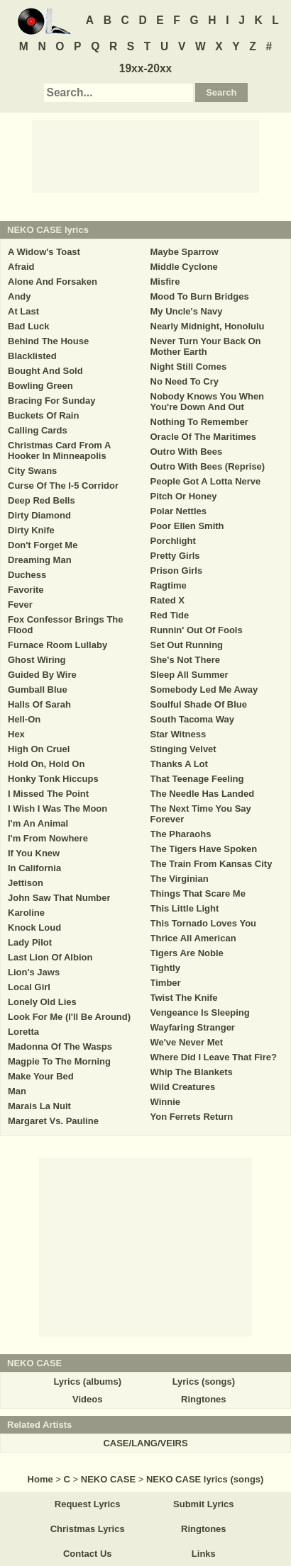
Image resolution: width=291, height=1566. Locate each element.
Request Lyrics (88, 1504)
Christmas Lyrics (87, 1529)
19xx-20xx (145, 68)
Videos (87, 1399)
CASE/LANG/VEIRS (145, 1443)
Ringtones (203, 1399)
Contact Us (87, 1553)
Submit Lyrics (203, 1504)
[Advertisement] (145, 155)
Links (204, 1553)
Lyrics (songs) (203, 1381)
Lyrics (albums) (87, 1381)
